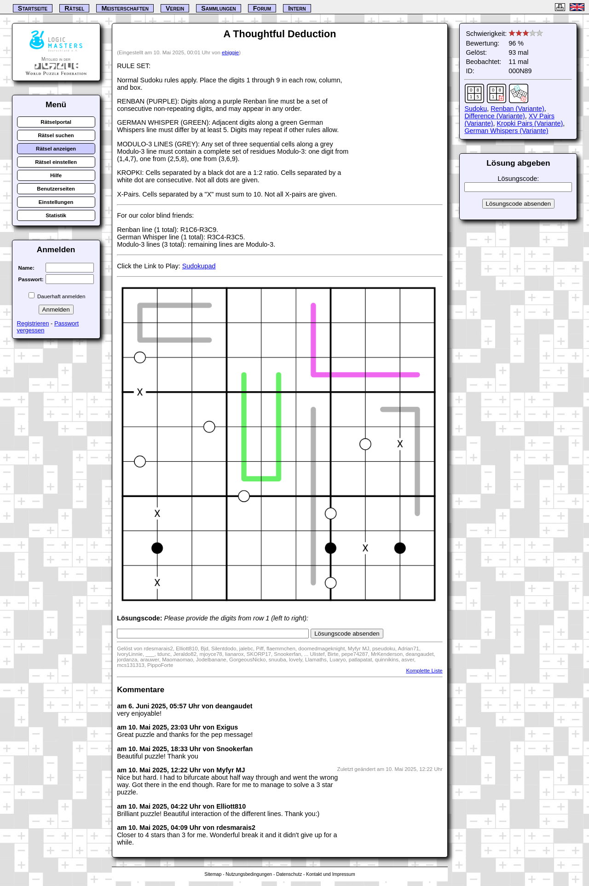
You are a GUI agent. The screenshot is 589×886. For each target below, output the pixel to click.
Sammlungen (218, 8)
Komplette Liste (424, 670)
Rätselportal (55, 122)
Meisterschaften (125, 8)
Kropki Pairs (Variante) (530, 123)
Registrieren (33, 323)
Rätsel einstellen (56, 162)
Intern (297, 8)
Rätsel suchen (56, 135)
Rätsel (74, 8)
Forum (262, 8)
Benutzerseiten (56, 188)
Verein (175, 8)
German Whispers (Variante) (506, 130)
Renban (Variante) (517, 108)
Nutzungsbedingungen (248, 874)
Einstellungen (56, 202)
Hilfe (56, 175)
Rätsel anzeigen (56, 148)
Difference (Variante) (494, 116)
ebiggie (230, 52)
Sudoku (475, 108)
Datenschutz (289, 874)
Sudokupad (199, 266)
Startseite (32, 8)
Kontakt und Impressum (330, 874)
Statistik (56, 215)
